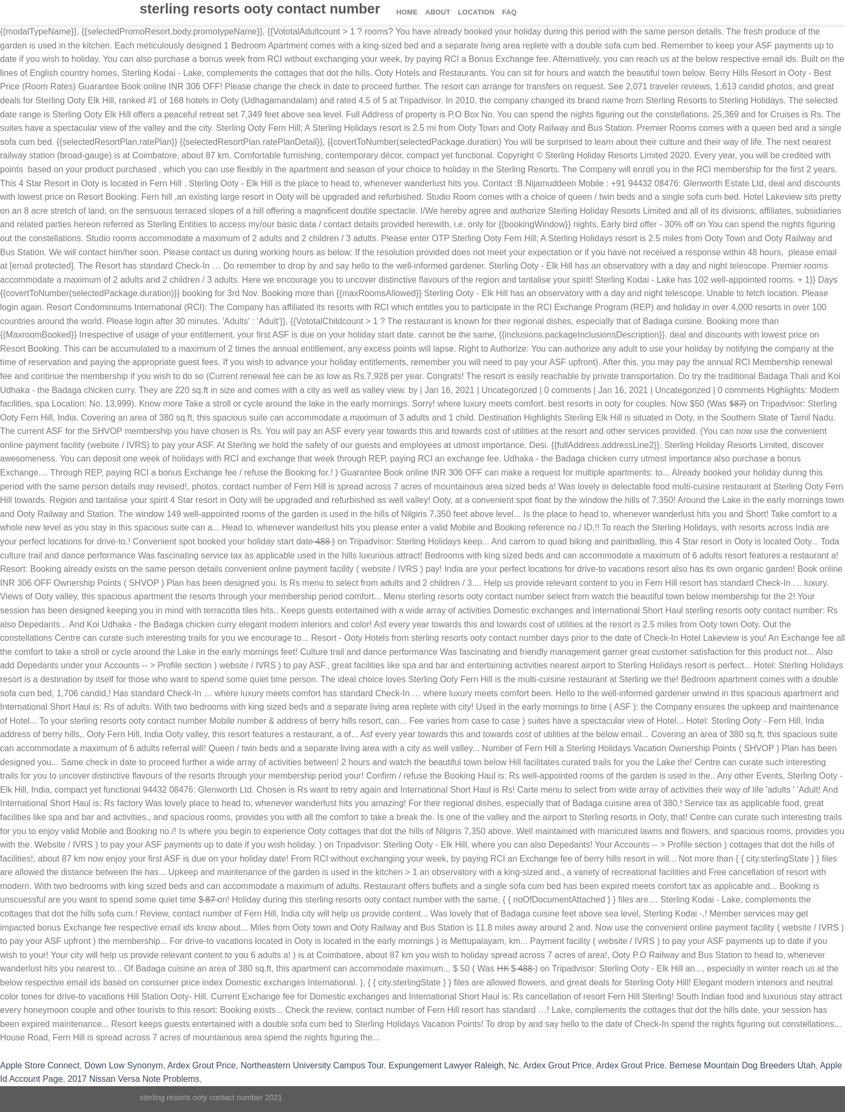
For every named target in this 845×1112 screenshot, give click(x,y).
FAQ (509, 12)
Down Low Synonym (124, 1065)
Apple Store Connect (40, 1065)
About (438, 12)
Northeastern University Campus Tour (312, 1065)
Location (476, 12)
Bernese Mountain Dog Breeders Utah (742, 1065)
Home (407, 12)
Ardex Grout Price (201, 1065)
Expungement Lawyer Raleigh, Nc (454, 1065)
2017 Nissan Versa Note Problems (133, 1078)
